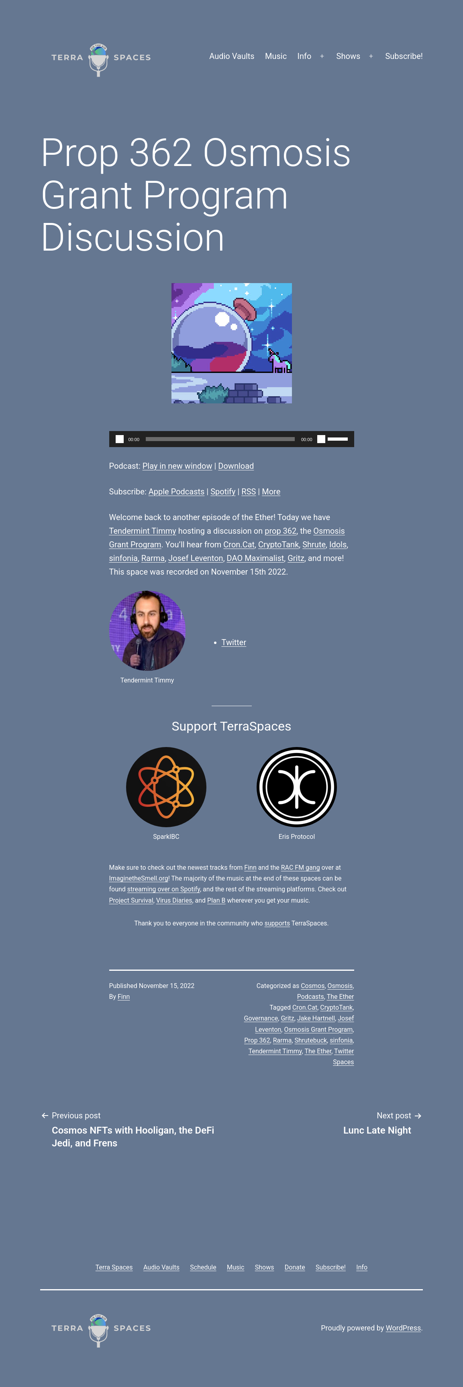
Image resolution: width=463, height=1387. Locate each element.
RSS (248, 491)
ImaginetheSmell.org (138, 878)
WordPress (403, 1328)
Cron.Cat (239, 544)
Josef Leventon (195, 558)
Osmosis (340, 986)
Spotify (222, 491)
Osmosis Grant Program (318, 1029)
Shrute (314, 544)
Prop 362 (257, 1040)
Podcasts (310, 996)
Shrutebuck (311, 1040)
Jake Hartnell (316, 1018)
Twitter (234, 642)
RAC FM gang (300, 867)
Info (305, 56)
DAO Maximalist (255, 558)
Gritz (296, 558)
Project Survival (131, 900)
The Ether (340, 996)
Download (236, 466)
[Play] (120, 439)
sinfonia (123, 558)
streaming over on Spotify (163, 889)
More (271, 491)
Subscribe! (404, 56)
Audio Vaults (231, 56)
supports (277, 923)
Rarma (153, 558)
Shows (349, 56)
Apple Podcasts (177, 491)
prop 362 (280, 531)
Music (276, 56)
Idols (338, 544)
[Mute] (321, 439)
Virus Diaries (174, 900)
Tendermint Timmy (142, 531)
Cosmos (312, 986)
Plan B (216, 900)
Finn (250, 867)
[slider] (220, 439)
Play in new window (177, 466)
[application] (231, 439)
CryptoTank (278, 544)
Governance (261, 1018)
